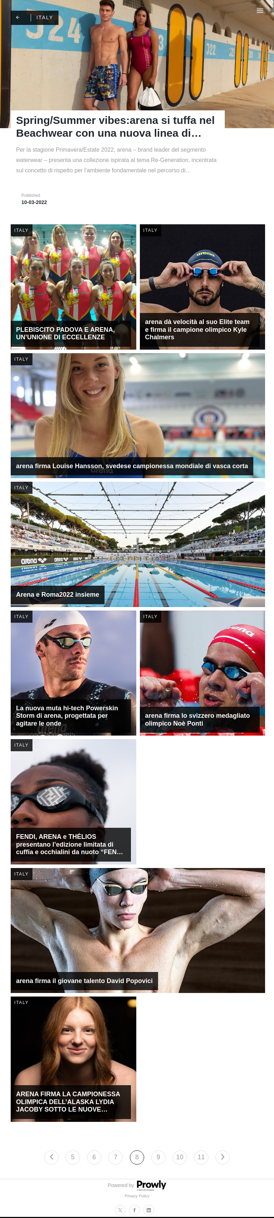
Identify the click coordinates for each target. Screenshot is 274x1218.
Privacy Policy (137, 1196)
